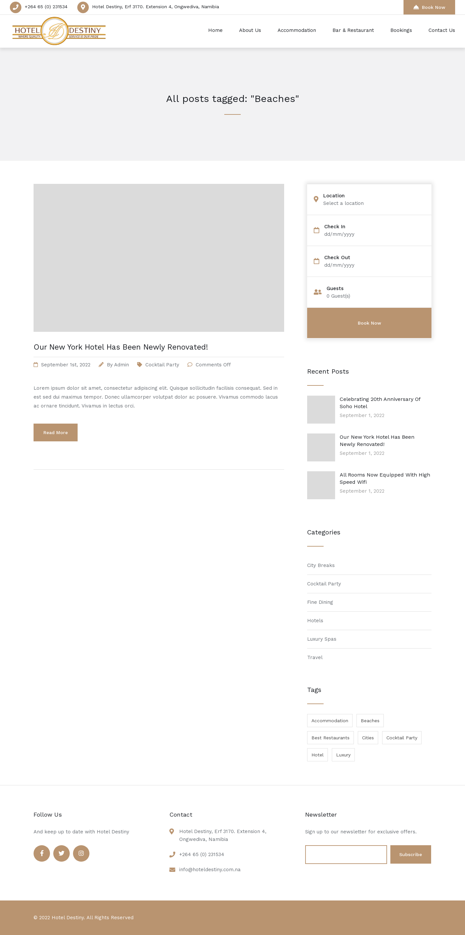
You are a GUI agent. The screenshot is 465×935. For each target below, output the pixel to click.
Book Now (429, 7)
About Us (250, 30)
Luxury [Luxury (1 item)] (343, 754)
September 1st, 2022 (65, 365)
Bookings (401, 30)
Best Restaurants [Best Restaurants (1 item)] (330, 737)
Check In (334, 226)
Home (215, 30)
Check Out (337, 257)
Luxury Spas (321, 639)
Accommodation (297, 30)
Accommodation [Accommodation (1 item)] (329, 720)
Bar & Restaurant (353, 30)
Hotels (315, 621)
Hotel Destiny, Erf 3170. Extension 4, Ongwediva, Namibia (155, 6)
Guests (335, 288)
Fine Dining (320, 602)
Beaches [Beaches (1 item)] (370, 720)
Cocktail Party (162, 365)
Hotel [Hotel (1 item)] (317, 754)
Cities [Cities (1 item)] (368, 737)
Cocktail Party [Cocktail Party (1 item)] (401, 737)
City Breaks (321, 565)
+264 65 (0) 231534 (46, 6)
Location (334, 195)
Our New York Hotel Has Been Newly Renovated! (121, 347)
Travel (315, 657)
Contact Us (441, 30)
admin (121, 365)
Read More (55, 432)
